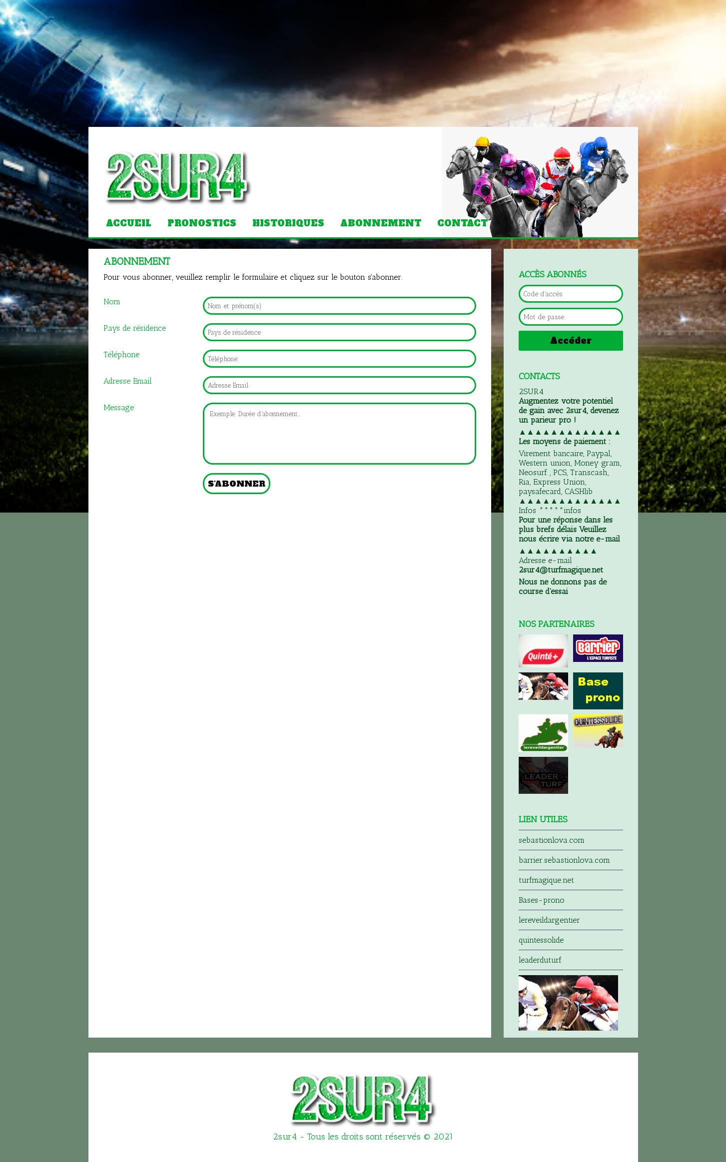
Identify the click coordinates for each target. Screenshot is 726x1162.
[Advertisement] (75, 62)
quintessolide (541, 940)
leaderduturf (540, 960)
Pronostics (201, 223)
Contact (462, 223)
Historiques (288, 223)
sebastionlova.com (552, 840)
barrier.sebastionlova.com (564, 860)
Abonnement (380, 223)
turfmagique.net (546, 880)
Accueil (128, 223)
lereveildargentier (549, 920)
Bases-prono (542, 900)
